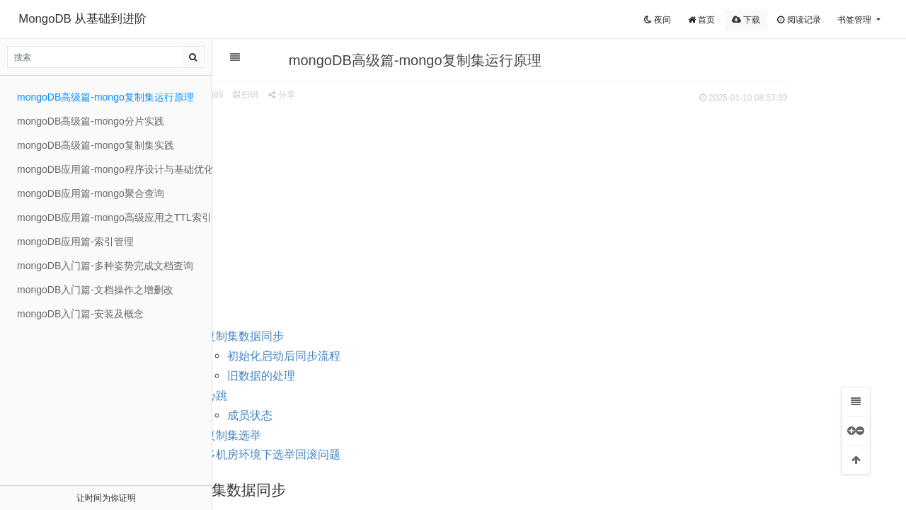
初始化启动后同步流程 (353, 356)
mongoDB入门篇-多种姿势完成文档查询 (105, 265)
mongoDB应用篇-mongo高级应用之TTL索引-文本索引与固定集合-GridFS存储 (114, 217)
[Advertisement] (552, 213)
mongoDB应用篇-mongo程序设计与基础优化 (114, 169)
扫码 (315, 95)
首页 (701, 20)
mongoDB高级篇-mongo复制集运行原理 (105, 97)
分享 (351, 95)
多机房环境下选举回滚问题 (342, 454)
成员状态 (319, 415)
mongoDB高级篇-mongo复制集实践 (95, 145)
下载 (746, 20)
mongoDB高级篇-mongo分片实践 (90, 121)
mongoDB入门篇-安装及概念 (80, 313)
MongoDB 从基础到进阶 (82, 19)
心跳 (285, 395)
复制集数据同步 (313, 336)
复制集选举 (302, 435)
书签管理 (855, 20)
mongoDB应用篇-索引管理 (75, 241)
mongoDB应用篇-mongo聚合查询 (90, 193)
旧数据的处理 (331, 375)
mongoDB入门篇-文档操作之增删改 (95, 289)
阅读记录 (798, 20)
